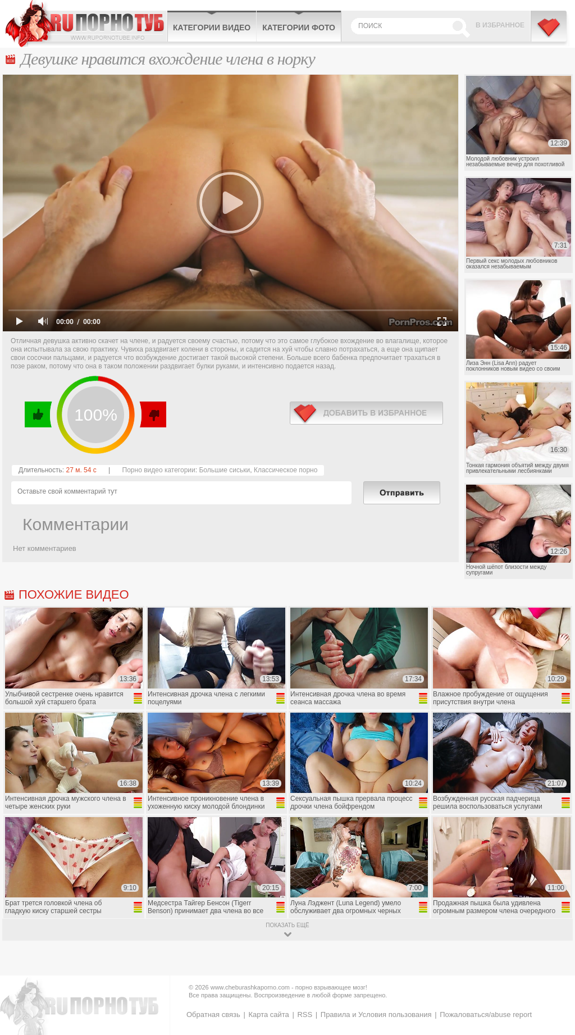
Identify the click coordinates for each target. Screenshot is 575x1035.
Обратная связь (213, 1014)
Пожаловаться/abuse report (486, 1014)
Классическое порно (286, 470)
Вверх (553, 972)
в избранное (366, 413)
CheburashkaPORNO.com (86, 23)
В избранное (500, 25)
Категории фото (298, 27)
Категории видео (211, 27)
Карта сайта (268, 1014)
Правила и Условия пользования (376, 1014)
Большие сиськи (224, 470)
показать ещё (287, 925)
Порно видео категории (158, 470)
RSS (304, 1014)
